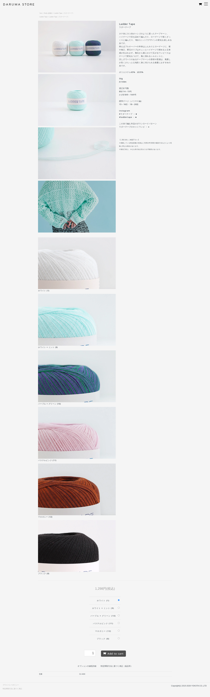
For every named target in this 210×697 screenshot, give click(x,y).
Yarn (40, 13)
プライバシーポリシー (11, 685)
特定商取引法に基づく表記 (12, 689)
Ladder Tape (43, 17)
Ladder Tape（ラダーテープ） (64, 13)
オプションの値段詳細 (87, 666)
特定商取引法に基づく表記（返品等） (116, 666)
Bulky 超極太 (48, 13)
